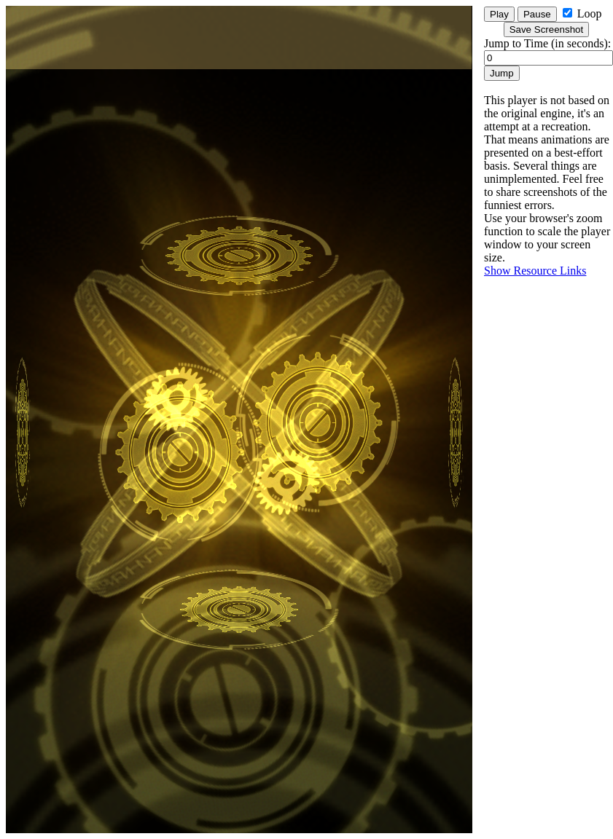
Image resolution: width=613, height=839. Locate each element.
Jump (502, 73)
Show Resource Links (535, 270)
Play (499, 14)
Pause (537, 14)
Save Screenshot (546, 29)
